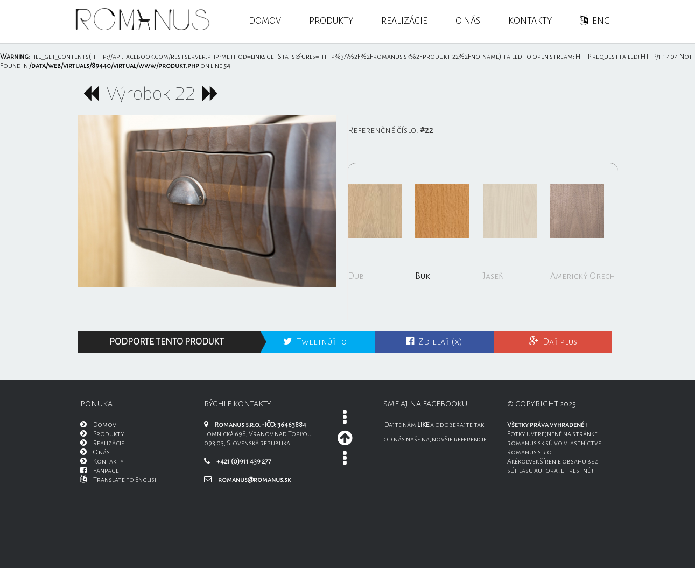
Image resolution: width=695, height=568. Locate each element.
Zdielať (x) (434, 342)
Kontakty (530, 21)
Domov (265, 21)
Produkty (331, 21)
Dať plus (553, 342)
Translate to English (119, 479)
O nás (467, 21)
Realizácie (404, 21)
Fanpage (99, 470)
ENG (595, 21)
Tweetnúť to (315, 342)
